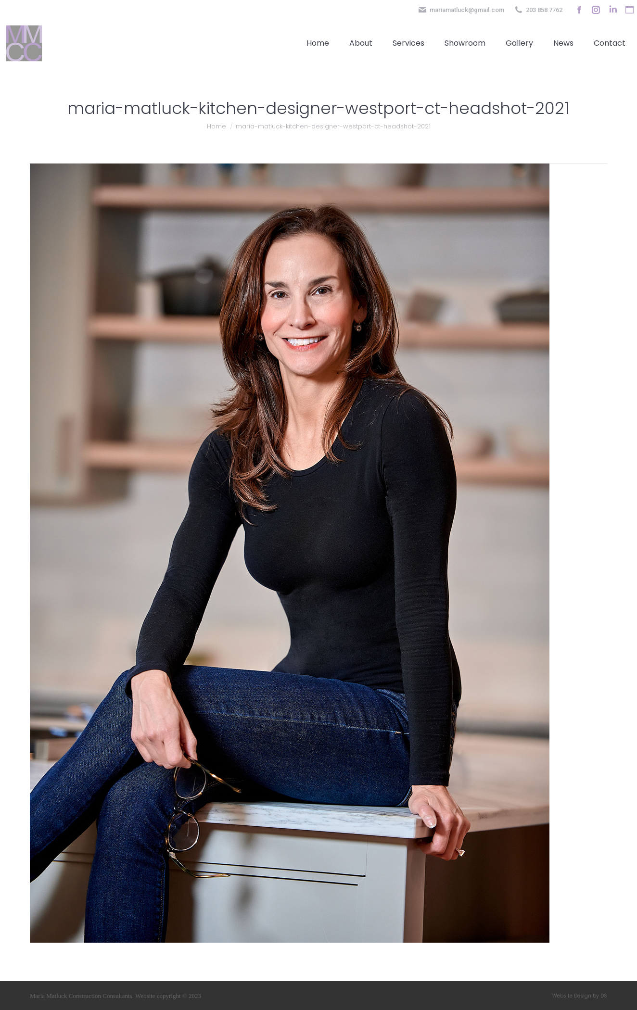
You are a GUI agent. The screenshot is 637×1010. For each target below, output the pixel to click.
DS (603, 995)
